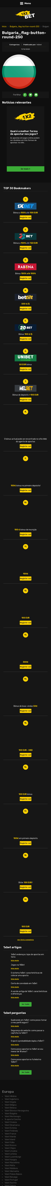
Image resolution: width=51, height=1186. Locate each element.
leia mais (15, 960)
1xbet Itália (9, 1142)
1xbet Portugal (11, 1180)
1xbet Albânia (10, 1096)
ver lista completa (25, 940)
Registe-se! (25, 217)
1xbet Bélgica (10, 1105)
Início (4, 26)
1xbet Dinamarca (12, 1125)
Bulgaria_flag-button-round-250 (24, 26)
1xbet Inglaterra (12, 1099)
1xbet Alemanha (12, 1171)
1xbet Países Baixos (13, 1174)
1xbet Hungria (11, 1160)
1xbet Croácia (11, 1122)
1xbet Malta (10, 1165)
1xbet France (10, 1134)
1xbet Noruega (11, 1177)
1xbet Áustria (10, 1183)
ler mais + (25, 169)
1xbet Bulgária (11, 1113)
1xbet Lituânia (11, 1151)
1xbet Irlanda (10, 1136)
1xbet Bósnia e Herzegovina (17, 1111)
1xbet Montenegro (13, 1116)
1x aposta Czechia (13, 1119)
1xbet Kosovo (10, 1145)
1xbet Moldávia (11, 1168)
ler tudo (25, 1004)
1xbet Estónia (11, 1128)
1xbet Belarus (11, 1108)
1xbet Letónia (11, 1154)
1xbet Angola (10, 1102)
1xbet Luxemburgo (13, 1157)
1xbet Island (10, 1139)
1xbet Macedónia (12, 1162)
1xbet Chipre (10, 1148)
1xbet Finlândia (11, 1131)
